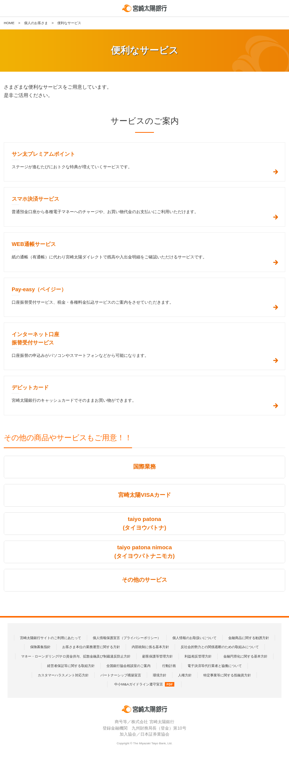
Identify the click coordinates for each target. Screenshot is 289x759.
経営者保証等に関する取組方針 (71, 666)
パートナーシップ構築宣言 (120, 675)
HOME (9, 23)
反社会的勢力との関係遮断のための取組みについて (220, 647)
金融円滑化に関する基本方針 (245, 656)
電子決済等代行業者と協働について (215, 666)
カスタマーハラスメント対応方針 (63, 675)
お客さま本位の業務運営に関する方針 (91, 647)
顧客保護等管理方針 (157, 656)
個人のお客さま (36, 23)
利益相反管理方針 (198, 656)
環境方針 (159, 675)
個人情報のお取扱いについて (194, 638)
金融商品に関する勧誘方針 (248, 638)
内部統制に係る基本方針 (150, 647)
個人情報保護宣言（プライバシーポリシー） (127, 638)
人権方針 (185, 675)
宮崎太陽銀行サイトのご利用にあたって (50, 638)
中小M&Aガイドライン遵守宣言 (144, 684)
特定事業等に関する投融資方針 (227, 675)
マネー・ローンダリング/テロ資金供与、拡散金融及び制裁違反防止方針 (76, 656)
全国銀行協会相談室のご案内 (128, 666)
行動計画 (169, 666)
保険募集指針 (40, 647)
